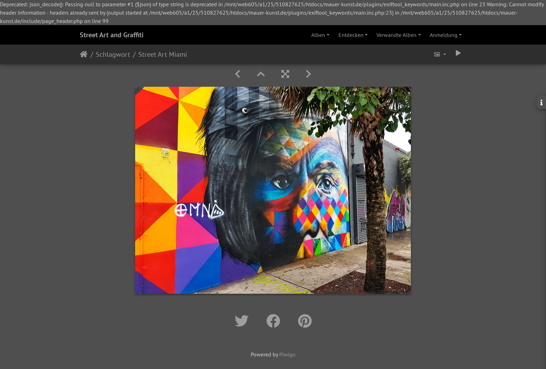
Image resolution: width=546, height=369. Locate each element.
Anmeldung (444, 34)
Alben (318, 34)
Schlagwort (113, 54)
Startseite (84, 54)
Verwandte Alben (396, 34)
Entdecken (351, 34)
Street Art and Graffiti (111, 34)
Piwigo (287, 354)
